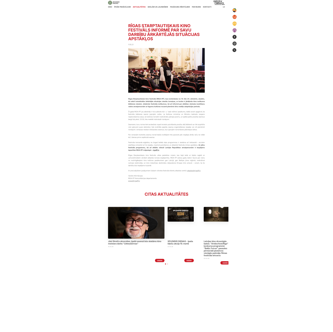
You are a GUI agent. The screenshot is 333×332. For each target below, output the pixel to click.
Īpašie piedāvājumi (122, 7)
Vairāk (159, 260)
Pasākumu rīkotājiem (180, 7)
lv (224, 7)
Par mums (196, 7)
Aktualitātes (139, 7)
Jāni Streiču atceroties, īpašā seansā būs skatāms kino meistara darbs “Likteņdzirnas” (134, 242)
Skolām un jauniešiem (158, 7)
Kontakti (207, 7)
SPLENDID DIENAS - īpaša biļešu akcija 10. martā (180, 242)
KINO (110, 7)
